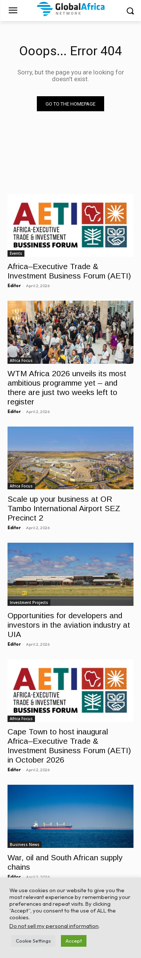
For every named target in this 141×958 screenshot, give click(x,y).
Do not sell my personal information (54, 925)
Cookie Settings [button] (33, 941)
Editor (14, 285)
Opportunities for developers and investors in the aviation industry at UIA (69, 625)
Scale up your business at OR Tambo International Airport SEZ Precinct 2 (64, 508)
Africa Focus (21, 360)
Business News (24, 844)
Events (16, 253)
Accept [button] (73, 941)
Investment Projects (29, 602)
